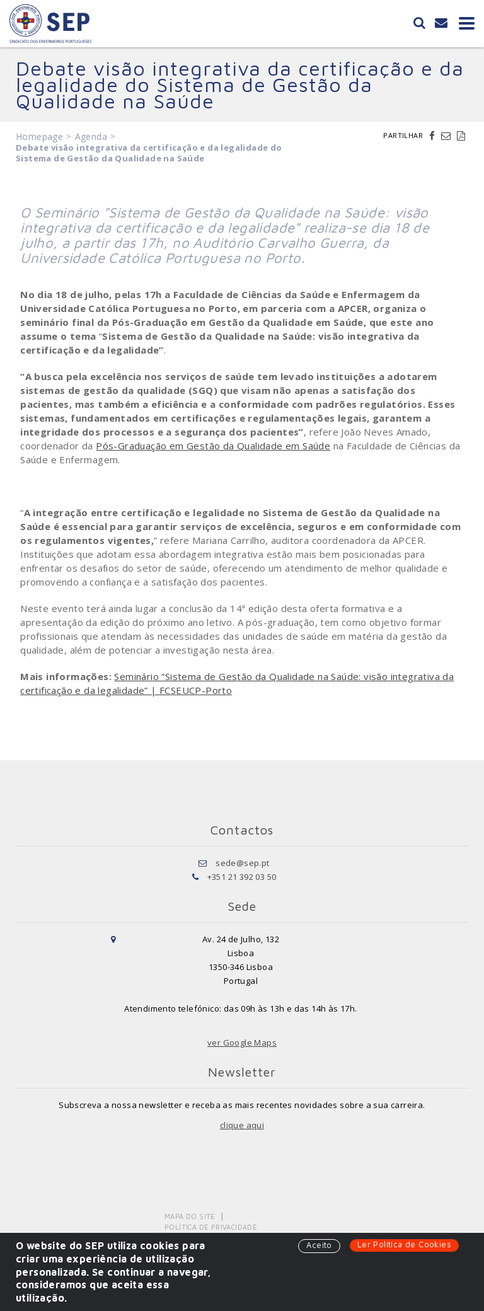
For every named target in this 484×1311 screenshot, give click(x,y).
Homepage (39, 136)
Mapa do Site (190, 1216)
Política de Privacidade (210, 1227)
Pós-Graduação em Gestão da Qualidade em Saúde (213, 445)
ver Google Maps (242, 1042)
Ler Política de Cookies (404, 1244)
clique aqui (242, 1125)
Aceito (318, 1245)
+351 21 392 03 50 (242, 876)
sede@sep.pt (242, 863)
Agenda (91, 136)
